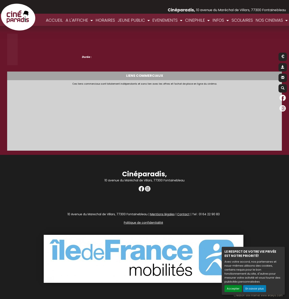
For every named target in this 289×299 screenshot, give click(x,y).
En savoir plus (254, 288)
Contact (183, 214)
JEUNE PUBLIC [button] (132, 20)
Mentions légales (162, 214)
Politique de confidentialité (143, 223)
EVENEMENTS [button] (165, 20)
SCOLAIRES (242, 20)
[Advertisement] (111, 116)
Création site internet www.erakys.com (258, 295)
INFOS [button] (218, 20)
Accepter (233, 288)
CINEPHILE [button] (195, 20)
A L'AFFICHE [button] (77, 20)
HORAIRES (105, 20)
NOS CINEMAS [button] (270, 20)
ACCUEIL (54, 20)
